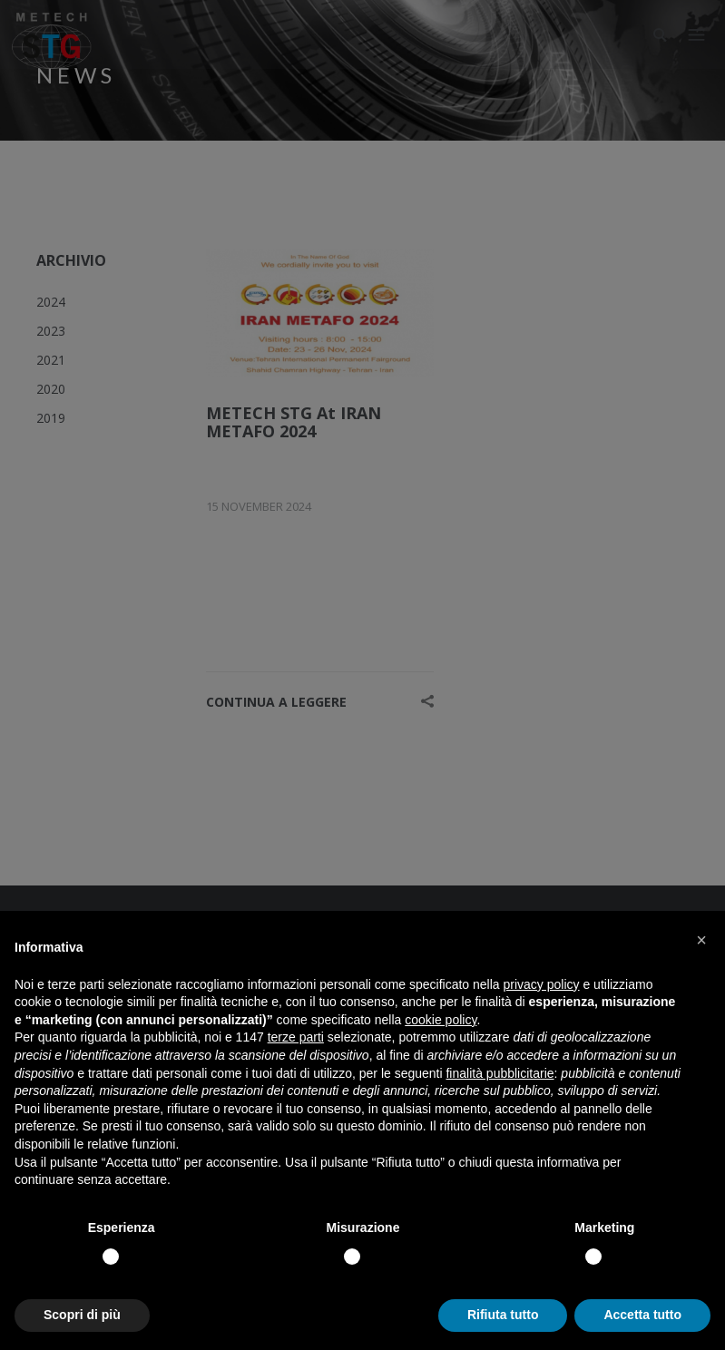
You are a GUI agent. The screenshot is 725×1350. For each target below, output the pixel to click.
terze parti (296, 1037)
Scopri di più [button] (82, 1314)
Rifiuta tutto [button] (503, 1314)
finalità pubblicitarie (500, 1073)
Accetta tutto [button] (642, 1314)
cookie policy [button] (440, 1019)
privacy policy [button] (542, 984)
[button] (701, 939)
